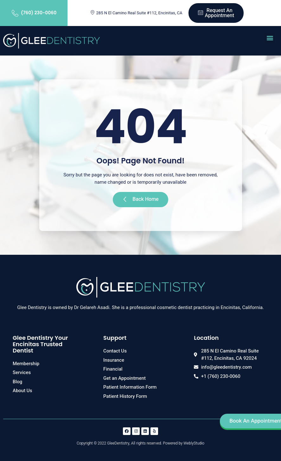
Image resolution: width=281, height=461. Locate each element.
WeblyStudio (193, 443)
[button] (270, 37)
